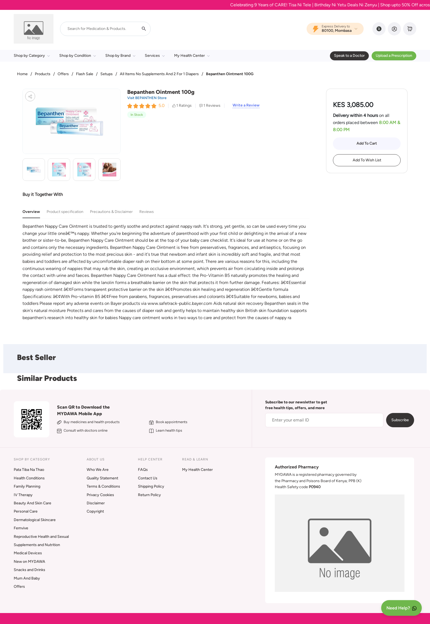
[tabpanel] (166, 272)
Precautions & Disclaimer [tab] (111, 211)
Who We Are (98, 469)
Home (22, 74)
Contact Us (147, 478)
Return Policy (149, 495)
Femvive (21, 528)
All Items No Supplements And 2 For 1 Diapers (159, 74)
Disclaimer (96, 503)
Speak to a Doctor (349, 55)
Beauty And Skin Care (32, 503)
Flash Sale (84, 74)
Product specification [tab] (65, 211)
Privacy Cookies (100, 495)
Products (42, 74)
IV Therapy (23, 495)
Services (155, 55)
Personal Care (26, 511)
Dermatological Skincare (35, 520)
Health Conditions (29, 478)
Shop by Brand (120, 55)
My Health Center (192, 55)
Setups (106, 74)
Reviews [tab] (146, 211)
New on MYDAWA (29, 561)
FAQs (143, 469)
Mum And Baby (27, 578)
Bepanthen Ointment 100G (229, 74)
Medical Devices (28, 553)
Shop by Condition (77, 55)
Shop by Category (32, 55)
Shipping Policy (151, 486)
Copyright (95, 511)
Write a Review (246, 105)
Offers (63, 74)
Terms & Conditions (103, 486)
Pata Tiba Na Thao (29, 469)
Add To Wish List (367, 160)
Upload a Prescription (394, 55)
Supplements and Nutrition (37, 545)
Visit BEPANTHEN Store (146, 98)
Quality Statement (102, 478)
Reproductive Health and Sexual (41, 536)
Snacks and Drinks (29, 569)
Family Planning (27, 486)
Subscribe (400, 420)
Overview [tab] (31, 211)
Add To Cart (367, 143)
